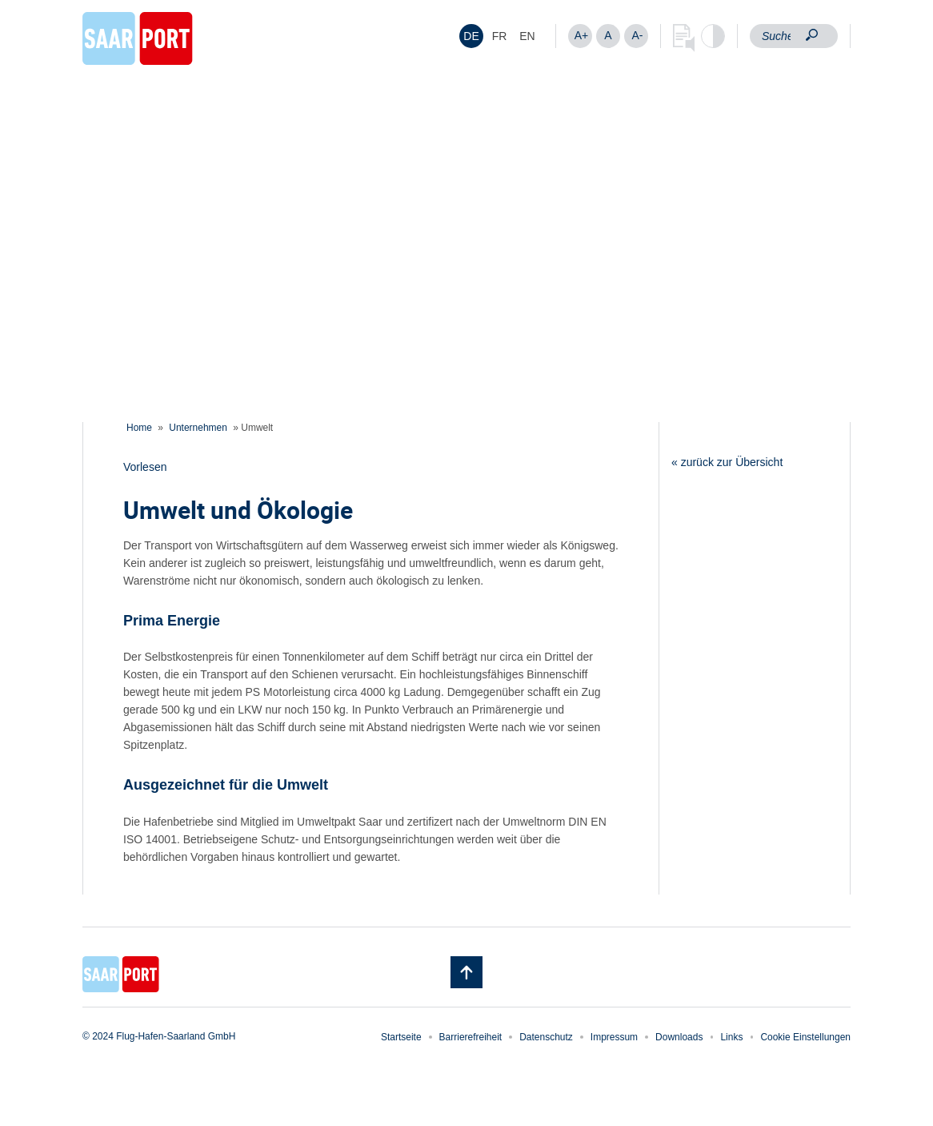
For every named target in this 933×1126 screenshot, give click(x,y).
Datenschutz (546, 1037)
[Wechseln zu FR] (499, 36)
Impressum (614, 1037)
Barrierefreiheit (471, 1037)
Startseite (401, 1037)
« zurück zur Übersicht (727, 462)
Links (731, 1037)
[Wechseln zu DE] (471, 36)
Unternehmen (198, 427)
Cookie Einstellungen (805, 1037)
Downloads (679, 1037)
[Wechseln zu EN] (527, 36)
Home (139, 427)
